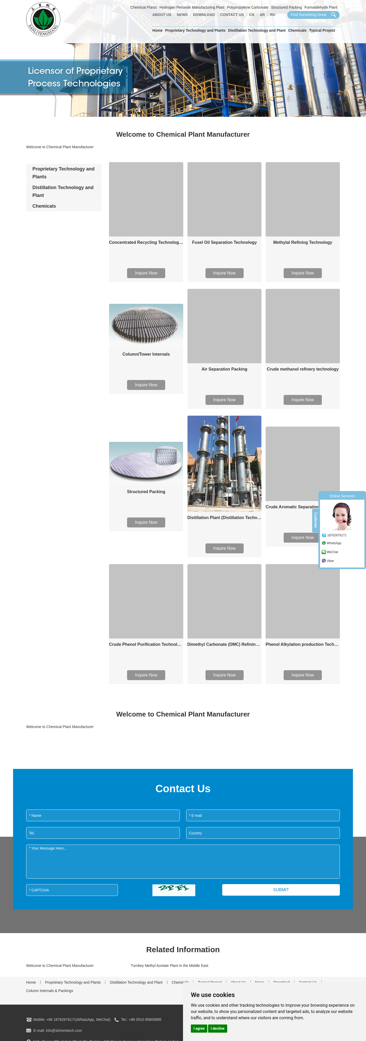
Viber (330, 561)
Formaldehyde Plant (321, 7)
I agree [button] (199, 1028)
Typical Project (322, 30)
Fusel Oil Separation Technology (224, 242)
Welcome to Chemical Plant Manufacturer (60, 965)
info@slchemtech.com (64, 1030)
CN (251, 15)
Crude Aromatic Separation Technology (303, 507)
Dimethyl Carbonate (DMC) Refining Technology (224, 644)
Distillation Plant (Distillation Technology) (224, 517)
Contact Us (232, 15)
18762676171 (336, 535)
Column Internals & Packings (49, 991)
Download (204, 15)
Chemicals (297, 30)
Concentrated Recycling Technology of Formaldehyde (146, 242)
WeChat (332, 552)
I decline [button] (218, 1028)
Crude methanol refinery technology (303, 369)
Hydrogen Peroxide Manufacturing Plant (191, 7)
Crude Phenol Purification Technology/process (146, 644)
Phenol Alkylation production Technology (303, 644)
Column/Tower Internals (146, 354)
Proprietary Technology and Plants (195, 30)
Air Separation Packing (224, 369)
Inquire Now (146, 273)
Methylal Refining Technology (302, 242)
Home (157, 30)
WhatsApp (334, 543)
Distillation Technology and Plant (257, 30)
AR (262, 15)
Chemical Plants (143, 7)
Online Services (342, 496)
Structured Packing (286, 7)
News (182, 15)
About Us (161, 15)
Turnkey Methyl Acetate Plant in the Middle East (169, 965)
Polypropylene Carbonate (247, 7)
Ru (272, 15)
